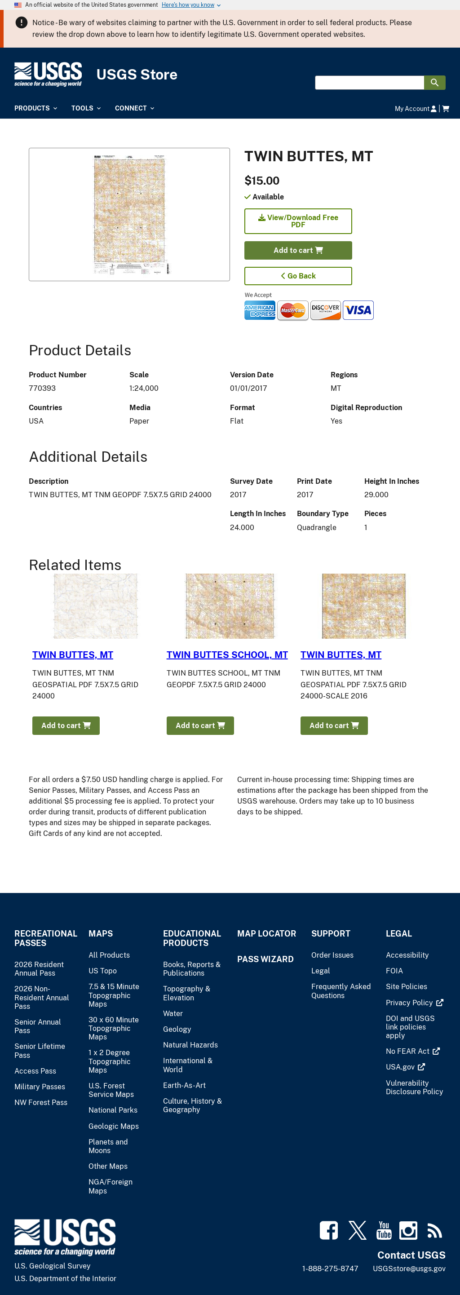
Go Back (298, 276)
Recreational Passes (44, 938)
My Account (416, 108)
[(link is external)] (410, 1003)
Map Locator (266, 933)
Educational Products (192, 938)
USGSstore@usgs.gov (409, 1268)
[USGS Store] (230, 75)
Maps (100, 933)
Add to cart (298, 250)
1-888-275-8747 (330, 1268)
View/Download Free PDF (298, 221)
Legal (399, 933)
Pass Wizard (265, 959)
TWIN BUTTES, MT (72, 655)
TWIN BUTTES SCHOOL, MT (227, 655)
